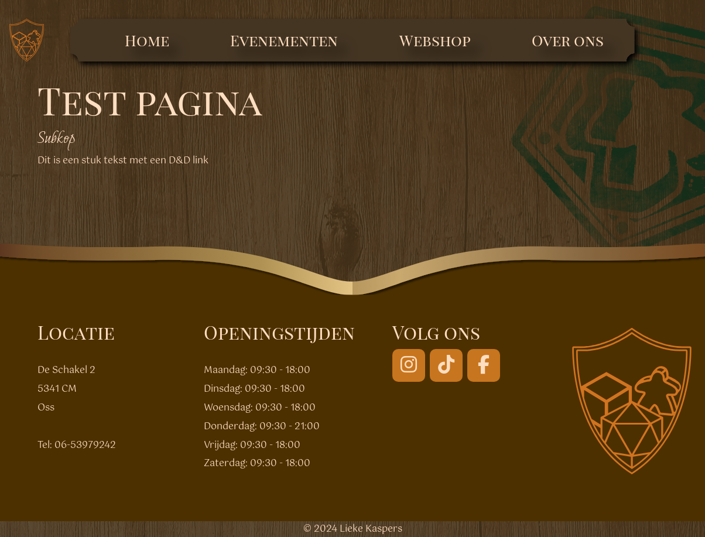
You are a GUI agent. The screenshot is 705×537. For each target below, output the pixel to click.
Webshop (435, 40)
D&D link (188, 161)
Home (147, 40)
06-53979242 (85, 445)
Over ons (568, 40)
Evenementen (284, 40)
